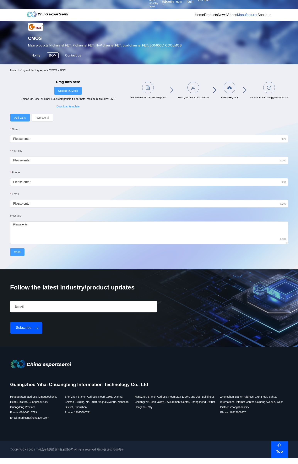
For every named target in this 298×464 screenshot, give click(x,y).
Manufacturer (229, 21)
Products (177, 21)
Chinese (255, 6)
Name (42, 162)
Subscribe (92, 6)
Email (42, 227)
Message (42, 248)
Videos (208, 21)
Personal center (203, 6)
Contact (89, 89)
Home (160, 21)
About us (251, 21)
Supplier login (238, 6)
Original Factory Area (60, 106)
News (193, 21)
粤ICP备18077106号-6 (137, 457)
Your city (44, 183)
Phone (43, 205)
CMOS (80, 106)
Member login (221, 6)
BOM (65, 89)
